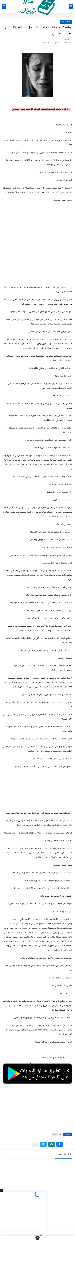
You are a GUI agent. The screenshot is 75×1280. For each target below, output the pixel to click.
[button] (59, 1144)
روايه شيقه (66, 22)
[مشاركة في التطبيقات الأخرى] (35, 1144)
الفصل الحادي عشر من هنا (53, 1058)
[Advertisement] (37, 262)
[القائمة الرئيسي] (71, 6)
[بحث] (4, 6)
